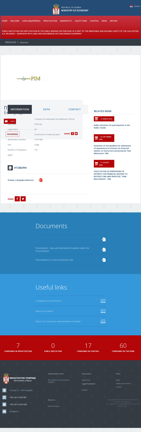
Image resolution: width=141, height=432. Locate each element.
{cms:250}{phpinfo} (31, 24)
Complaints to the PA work (48, 304)
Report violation (53, 410)
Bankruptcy (66, 24)
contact (74, 113)
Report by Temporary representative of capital (58, 325)
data (46, 113)
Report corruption (44, 315)
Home (4, 24)
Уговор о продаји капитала (20, 183)
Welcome (14, 24)
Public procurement (123, 387)
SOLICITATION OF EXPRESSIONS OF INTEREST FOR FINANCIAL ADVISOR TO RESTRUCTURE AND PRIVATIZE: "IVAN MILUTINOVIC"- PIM (110, 179)
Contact (119, 391)
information (19, 113)
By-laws (84, 394)
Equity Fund (81, 24)
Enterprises (24, 46)
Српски (132, 6)
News (104, 24)
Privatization (50, 24)
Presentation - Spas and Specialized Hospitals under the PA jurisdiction (62, 253)
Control (94, 24)
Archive (113, 24)
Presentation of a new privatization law (54, 263)
